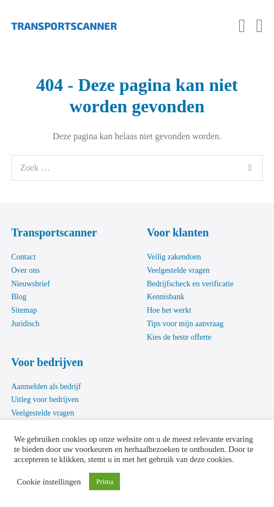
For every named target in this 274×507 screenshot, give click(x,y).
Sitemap (24, 310)
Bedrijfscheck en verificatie (190, 284)
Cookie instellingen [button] (49, 481)
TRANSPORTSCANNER (64, 26)
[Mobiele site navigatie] (259, 26)
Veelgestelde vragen (178, 270)
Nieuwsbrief (30, 284)
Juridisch (25, 323)
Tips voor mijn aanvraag (185, 323)
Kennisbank (165, 297)
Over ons (25, 270)
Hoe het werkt (169, 310)
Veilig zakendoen (174, 257)
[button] (242, 26)
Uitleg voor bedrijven (45, 399)
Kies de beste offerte (179, 337)
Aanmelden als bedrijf (46, 386)
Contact (23, 257)
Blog (18, 297)
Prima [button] (104, 481)
